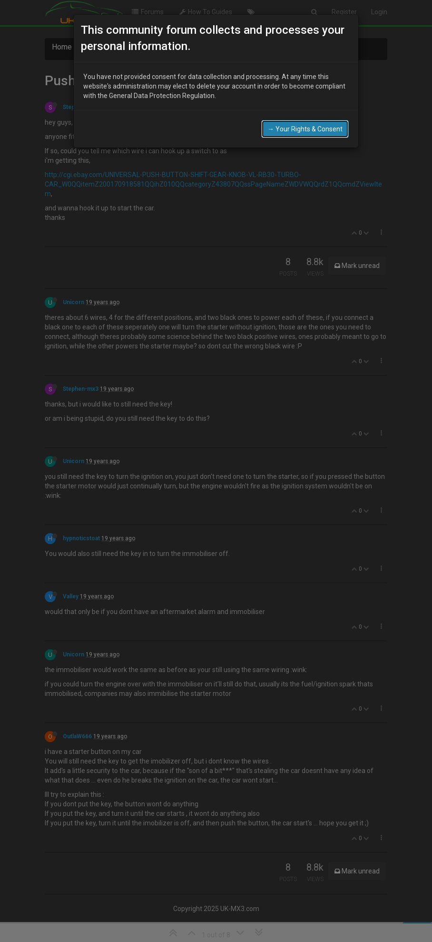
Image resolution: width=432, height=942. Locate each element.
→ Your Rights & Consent (305, 126)
